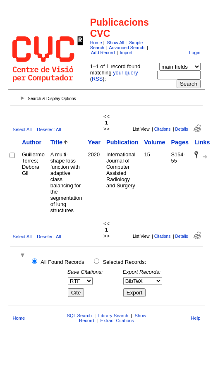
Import (126, 52)
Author (31, 142)
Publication (122, 142)
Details (181, 129)
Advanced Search (126, 47)
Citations (162, 129)
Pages (180, 142)
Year (94, 142)
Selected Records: (124, 262)
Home (96, 42)
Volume (154, 142)
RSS (97, 79)
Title (56, 142)
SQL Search (79, 315)
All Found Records (62, 262)
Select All (21, 129)
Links (202, 142)
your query (125, 72)
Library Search (113, 315)
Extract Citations (117, 320)
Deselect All (49, 129)
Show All (115, 42)
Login (194, 52)
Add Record (103, 52)
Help (196, 318)
